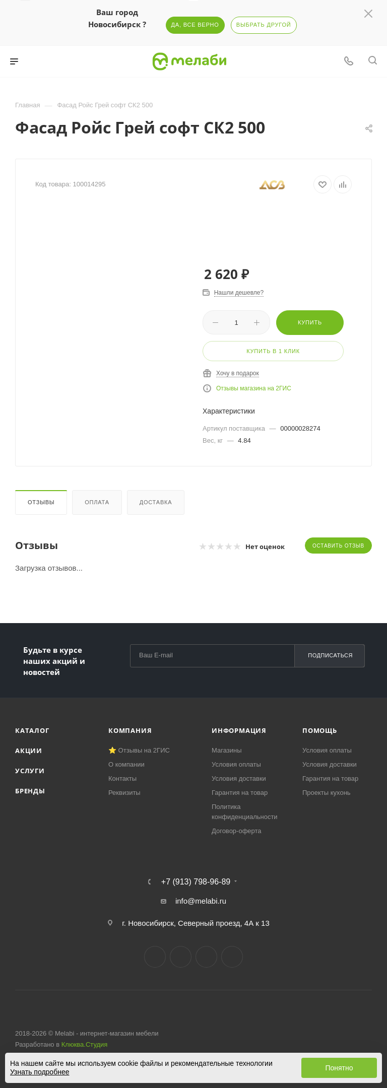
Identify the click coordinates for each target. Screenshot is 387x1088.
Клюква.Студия (84, 1044)
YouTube (206, 957)
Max (232, 957)
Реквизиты (124, 792)
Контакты (122, 778)
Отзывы (41, 502)
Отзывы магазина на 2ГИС (253, 388)
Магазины (227, 750)
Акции (28, 750)
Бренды (30, 790)
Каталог (32, 730)
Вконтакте (155, 957)
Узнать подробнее (39, 1072)
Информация (239, 730)
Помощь (319, 730)
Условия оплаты (236, 764)
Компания (130, 730)
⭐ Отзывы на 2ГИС (139, 750)
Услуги (30, 770)
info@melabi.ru (200, 901)
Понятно (339, 1068)
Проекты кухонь (326, 792)
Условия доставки (239, 778)
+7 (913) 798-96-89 (195, 882)
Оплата (97, 502)
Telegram (180, 957)
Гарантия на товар (240, 792)
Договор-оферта (237, 831)
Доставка (156, 502)
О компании (126, 764)
